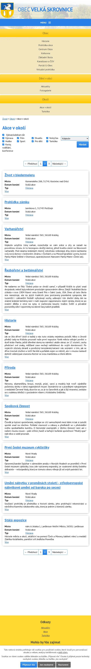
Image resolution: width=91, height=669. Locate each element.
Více (7, 191)
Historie (45, 41)
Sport (22, 141)
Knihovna (45, 53)
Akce (45, 631)
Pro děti (38, 141)
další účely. (63, 652)
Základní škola (45, 57)
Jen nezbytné (46, 664)
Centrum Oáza (45, 49)
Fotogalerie (45, 90)
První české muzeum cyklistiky (27, 447)
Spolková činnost (17, 406)
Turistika (46, 111)
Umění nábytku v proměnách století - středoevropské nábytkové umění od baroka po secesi (44, 485)
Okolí (12, 118)
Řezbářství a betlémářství (24, 270)
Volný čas (53, 138)
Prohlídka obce (45, 45)
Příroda (10, 367)
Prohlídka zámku (17, 202)
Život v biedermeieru (20, 175)
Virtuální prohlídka (45, 69)
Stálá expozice (16, 520)
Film (22, 138)
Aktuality (45, 86)
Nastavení (63, 664)
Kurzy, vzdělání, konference (7, 147)
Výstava (9, 138)
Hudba (8, 141)
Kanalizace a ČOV (45, 61)
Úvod (4, 118)
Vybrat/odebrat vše (15, 134)
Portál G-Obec (45, 65)
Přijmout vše (28, 664)
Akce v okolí (45, 107)
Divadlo (38, 138)
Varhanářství (14, 229)
